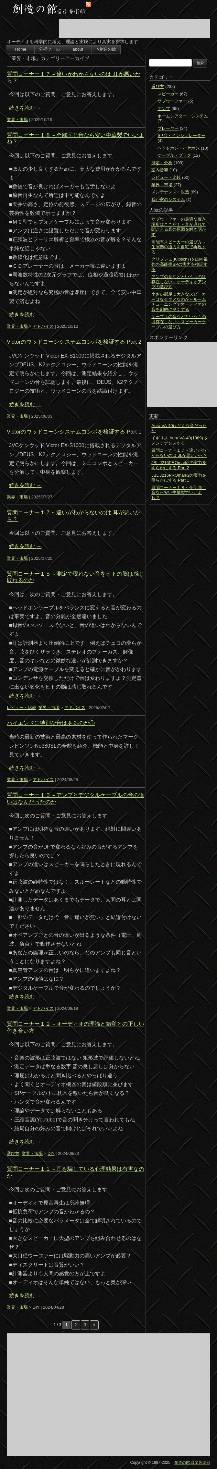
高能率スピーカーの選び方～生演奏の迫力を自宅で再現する (178, 246)
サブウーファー (172, 101)
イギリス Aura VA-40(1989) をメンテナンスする (179, 440)
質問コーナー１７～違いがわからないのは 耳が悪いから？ (179, 453)
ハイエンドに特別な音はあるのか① (51, 723)
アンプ (163, 108)
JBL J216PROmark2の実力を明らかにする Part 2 (178, 465)
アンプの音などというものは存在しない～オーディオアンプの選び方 (178, 281)
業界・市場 (17, 119)
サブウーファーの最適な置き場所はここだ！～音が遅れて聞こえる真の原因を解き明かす (178, 227)
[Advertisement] (134, 28)
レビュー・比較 (21, 707)
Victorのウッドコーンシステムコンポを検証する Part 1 (74, 432)
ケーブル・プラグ (174, 155)
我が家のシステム (168, 199)
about (78, 49)
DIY (51, 1153)
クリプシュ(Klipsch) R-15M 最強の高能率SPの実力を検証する (179, 264)
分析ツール (49, 49)
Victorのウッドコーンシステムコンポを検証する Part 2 (74, 342)
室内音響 (159, 169)
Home (21, 49)
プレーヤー (168, 128)
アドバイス (43, 326)
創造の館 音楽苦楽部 (192, 1462)
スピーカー (168, 94)
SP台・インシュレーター (181, 135)
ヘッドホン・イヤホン (178, 148)
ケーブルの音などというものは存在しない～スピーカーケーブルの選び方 (178, 321)
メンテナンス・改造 (170, 192)
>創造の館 (106, 49)
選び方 (13, 1153)
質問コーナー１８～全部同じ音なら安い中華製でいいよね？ (178, 492)
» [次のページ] (94, 1325)
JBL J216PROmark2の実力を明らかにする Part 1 (178, 478)
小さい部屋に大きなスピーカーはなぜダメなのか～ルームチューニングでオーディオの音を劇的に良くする (178, 302)
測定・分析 (161, 162)
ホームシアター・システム (182, 116)
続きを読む (25, 108)
